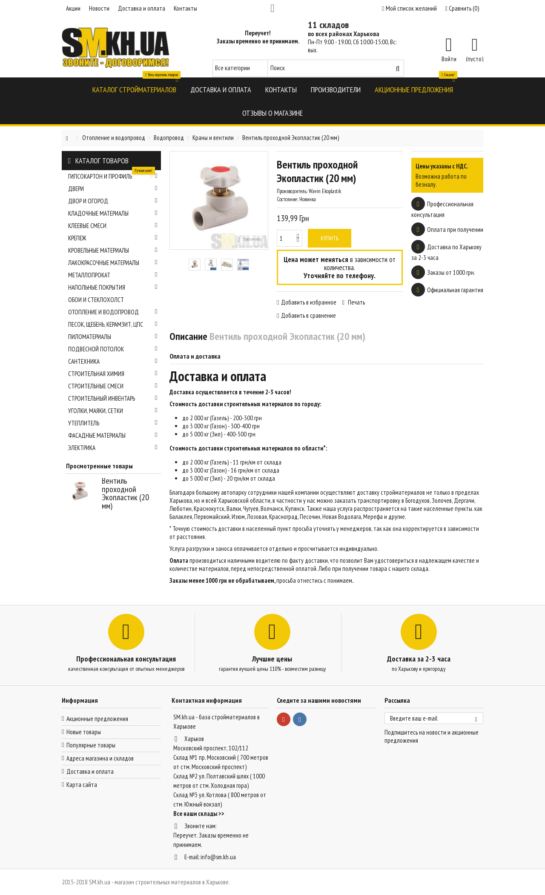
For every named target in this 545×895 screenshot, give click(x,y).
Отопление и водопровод (113, 312)
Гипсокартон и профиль (113, 175)
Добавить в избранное (308, 302)
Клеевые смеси (113, 226)
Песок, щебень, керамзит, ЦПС (113, 324)
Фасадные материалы (113, 435)
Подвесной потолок (113, 349)
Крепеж (113, 238)
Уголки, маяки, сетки (113, 411)
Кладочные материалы (113, 213)
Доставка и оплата (141, 8)
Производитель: (292, 191)
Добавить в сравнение (308, 315)
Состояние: (287, 199)
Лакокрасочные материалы (113, 263)
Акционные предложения (97, 719)
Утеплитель (113, 423)
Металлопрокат (113, 275)
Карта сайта (81, 785)
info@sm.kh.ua (218, 857)
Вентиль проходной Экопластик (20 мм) (125, 493)
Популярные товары (90, 745)
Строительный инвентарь (113, 398)
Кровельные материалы (113, 250)
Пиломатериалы (113, 337)
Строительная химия (113, 374)
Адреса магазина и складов (100, 758)
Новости (99, 8)
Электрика (113, 448)
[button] (134, 89)
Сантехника (113, 361)
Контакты (185, 8)
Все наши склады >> (198, 813)
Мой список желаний (409, 8)
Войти (449, 58)
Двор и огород (113, 201)
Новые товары (83, 732)
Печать (356, 302)
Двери (113, 189)
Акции (73, 8)
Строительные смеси (113, 386)
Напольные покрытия (113, 287)
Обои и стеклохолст (96, 300)
